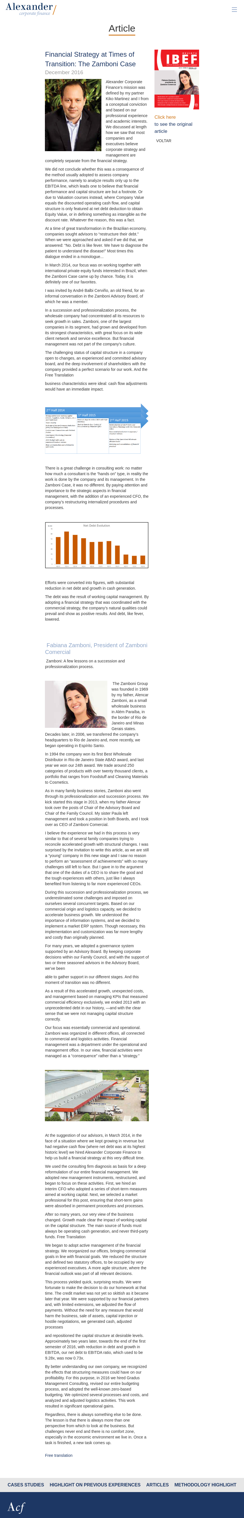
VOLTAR (163, 140)
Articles (157, 1484)
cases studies (26, 1484)
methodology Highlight (205, 1484)
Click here (165, 117)
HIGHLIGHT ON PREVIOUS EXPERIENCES (95, 1484)
